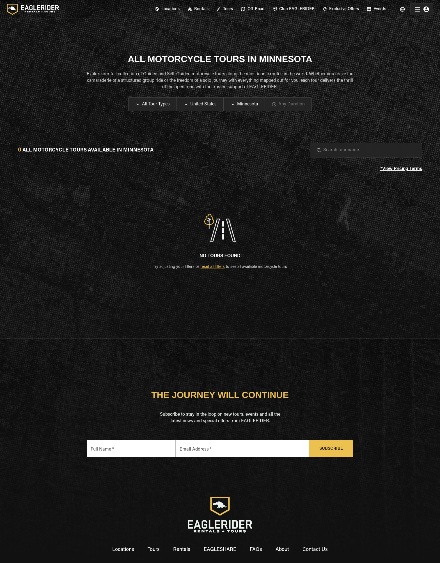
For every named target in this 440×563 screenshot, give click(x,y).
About (282, 549)
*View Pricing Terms (401, 169)
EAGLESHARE (220, 549)
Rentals (181, 549)
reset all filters (212, 266)
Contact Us (315, 549)
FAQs (256, 549)
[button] (153, 104)
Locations (123, 549)
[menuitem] (167, 9)
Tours (154, 549)
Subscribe (331, 448)
